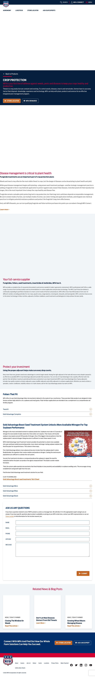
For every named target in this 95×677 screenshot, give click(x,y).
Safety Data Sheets (20, 668)
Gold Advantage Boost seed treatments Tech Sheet (21, 479)
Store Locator (12, 101)
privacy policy (54, 663)
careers (22, 663)
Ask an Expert (82, 643)
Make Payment (65, 663)
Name (7, 522)
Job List (29, 663)
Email (7, 528)
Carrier (40, 663)
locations (46, 663)
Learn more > (4, 209)
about (16, 663)
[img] (6, 4)
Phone (8, 533)
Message (9, 545)
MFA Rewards (30, 101)
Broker (34, 663)
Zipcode (8, 539)
